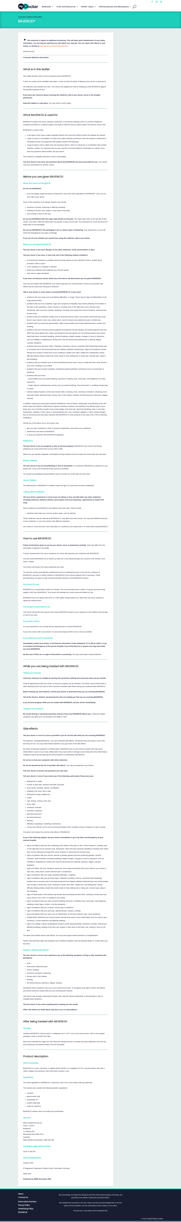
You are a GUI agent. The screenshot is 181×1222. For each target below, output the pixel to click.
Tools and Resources (66, 6)
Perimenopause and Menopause (114, 6)
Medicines (46, 6)
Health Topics (87, 6)
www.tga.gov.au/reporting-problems (54, 46)
